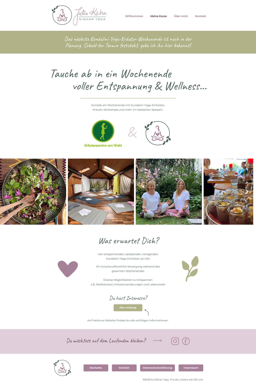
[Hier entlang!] (128, 307)
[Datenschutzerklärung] (157, 367)
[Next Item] (247, 191)
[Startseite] (96, 367)
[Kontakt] (124, 367)
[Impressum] (191, 367)
